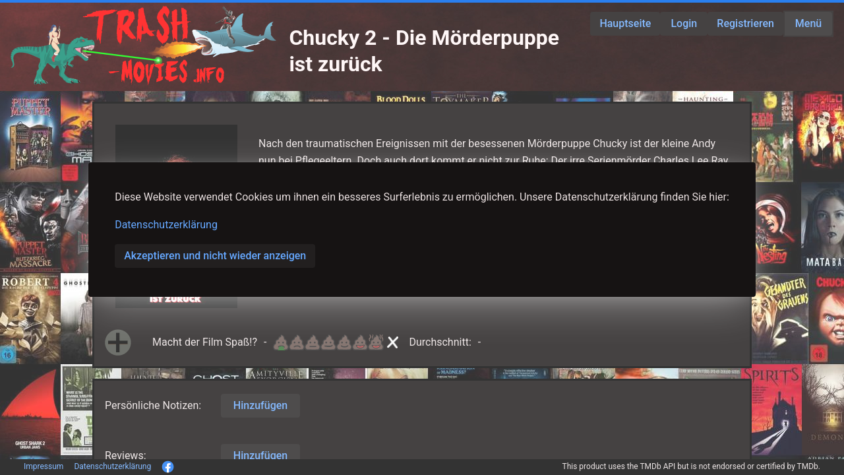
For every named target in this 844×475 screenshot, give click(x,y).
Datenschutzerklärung (166, 224)
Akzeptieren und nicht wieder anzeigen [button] (215, 255)
